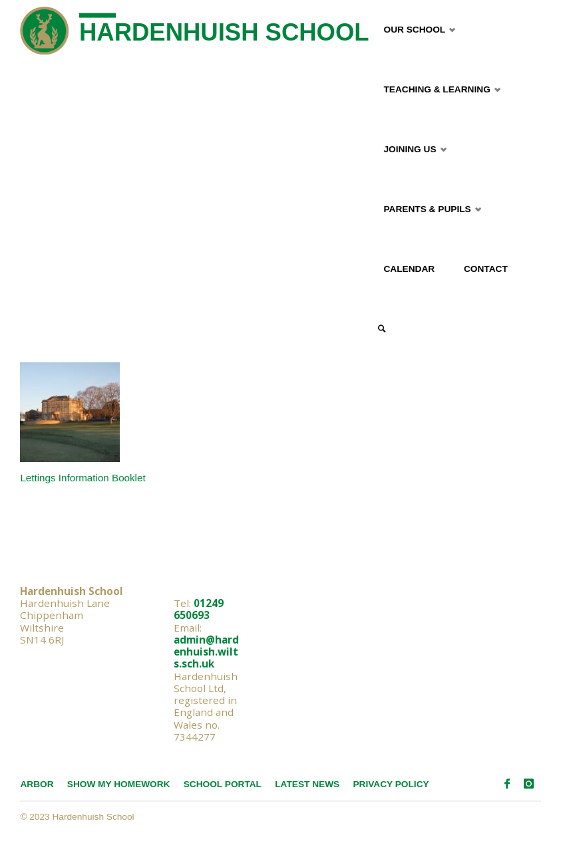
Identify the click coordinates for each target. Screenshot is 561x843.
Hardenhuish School (224, 32)
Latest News (307, 784)
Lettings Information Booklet (82, 477)
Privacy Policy (391, 784)
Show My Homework (118, 784)
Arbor (36, 784)
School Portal (223, 784)
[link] (382, 329)
